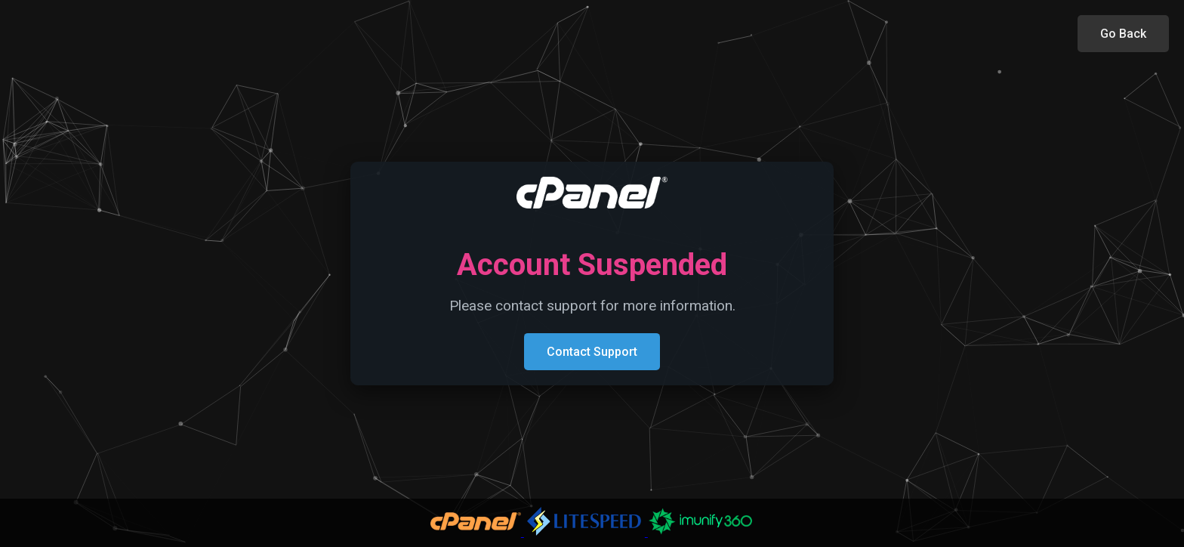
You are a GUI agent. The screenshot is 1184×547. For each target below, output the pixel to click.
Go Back (1123, 33)
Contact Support (592, 352)
